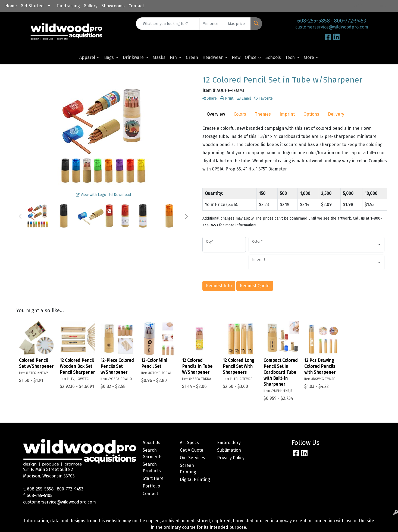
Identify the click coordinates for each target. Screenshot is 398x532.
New (236, 57)
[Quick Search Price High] (238, 23)
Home (11, 5)
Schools (273, 57)
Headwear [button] (212, 57)
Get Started (32, 5)
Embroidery (229, 442)
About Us (151, 442)
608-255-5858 (313, 20)
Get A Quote (191, 450)
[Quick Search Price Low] (212, 23)
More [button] (309, 57)
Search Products (152, 467)
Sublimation (229, 450)
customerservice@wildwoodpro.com (331, 27)
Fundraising (68, 5)
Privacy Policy (231, 457)
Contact (136, 5)
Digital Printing (195, 479)
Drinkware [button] (133, 57)
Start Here (153, 478)
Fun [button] (173, 57)
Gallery (91, 5)
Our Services (192, 457)
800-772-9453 (350, 20)
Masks (159, 57)
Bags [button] (109, 57)
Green (192, 57)
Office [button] (250, 57)
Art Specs (189, 442)
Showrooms (113, 5)
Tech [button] (290, 57)
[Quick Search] (167, 23)
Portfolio (151, 486)
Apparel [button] (87, 57)
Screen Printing (188, 468)
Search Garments (152, 453)
